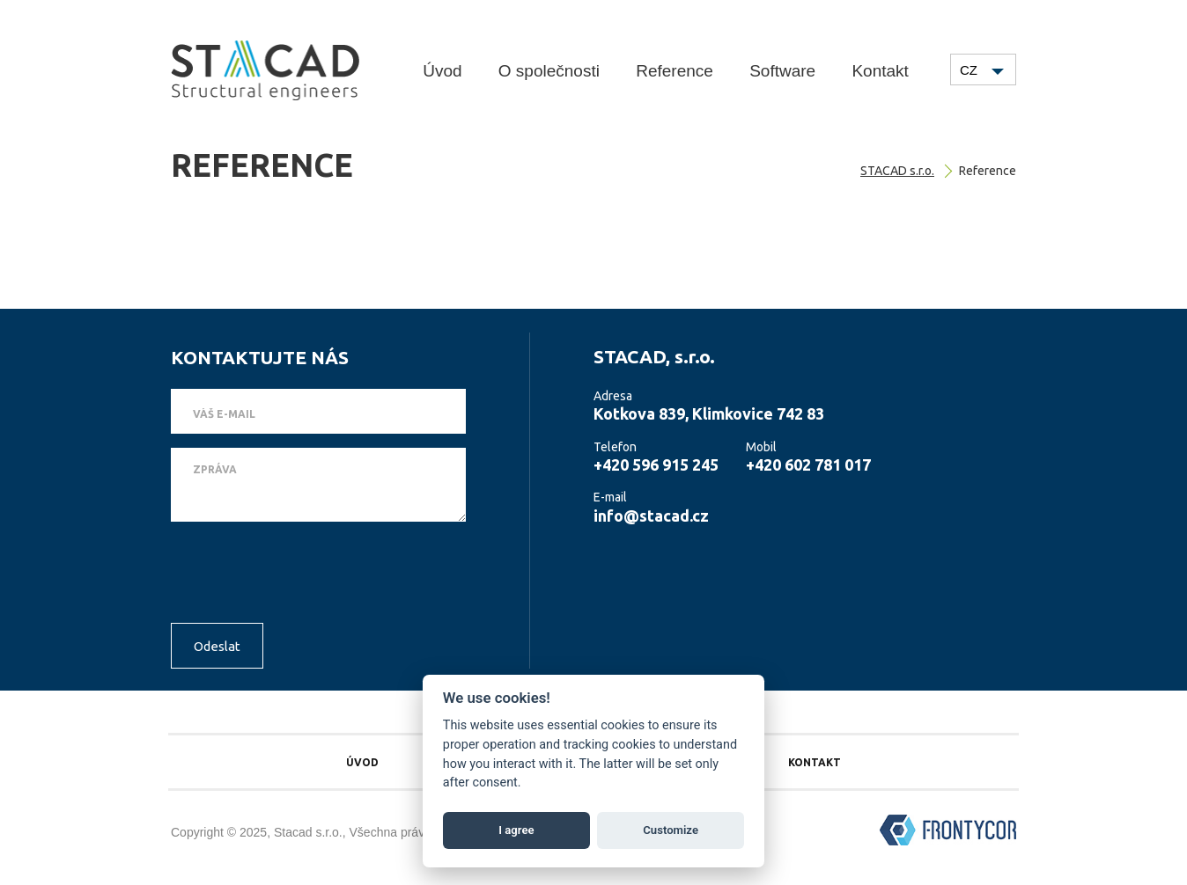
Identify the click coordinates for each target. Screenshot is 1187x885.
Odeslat (217, 646)
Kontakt (880, 71)
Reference (674, 71)
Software (782, 71)
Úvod (442, 71)
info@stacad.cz (651, 515)
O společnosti (549, 71)
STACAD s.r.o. (897, 171)
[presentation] (305, 574)
